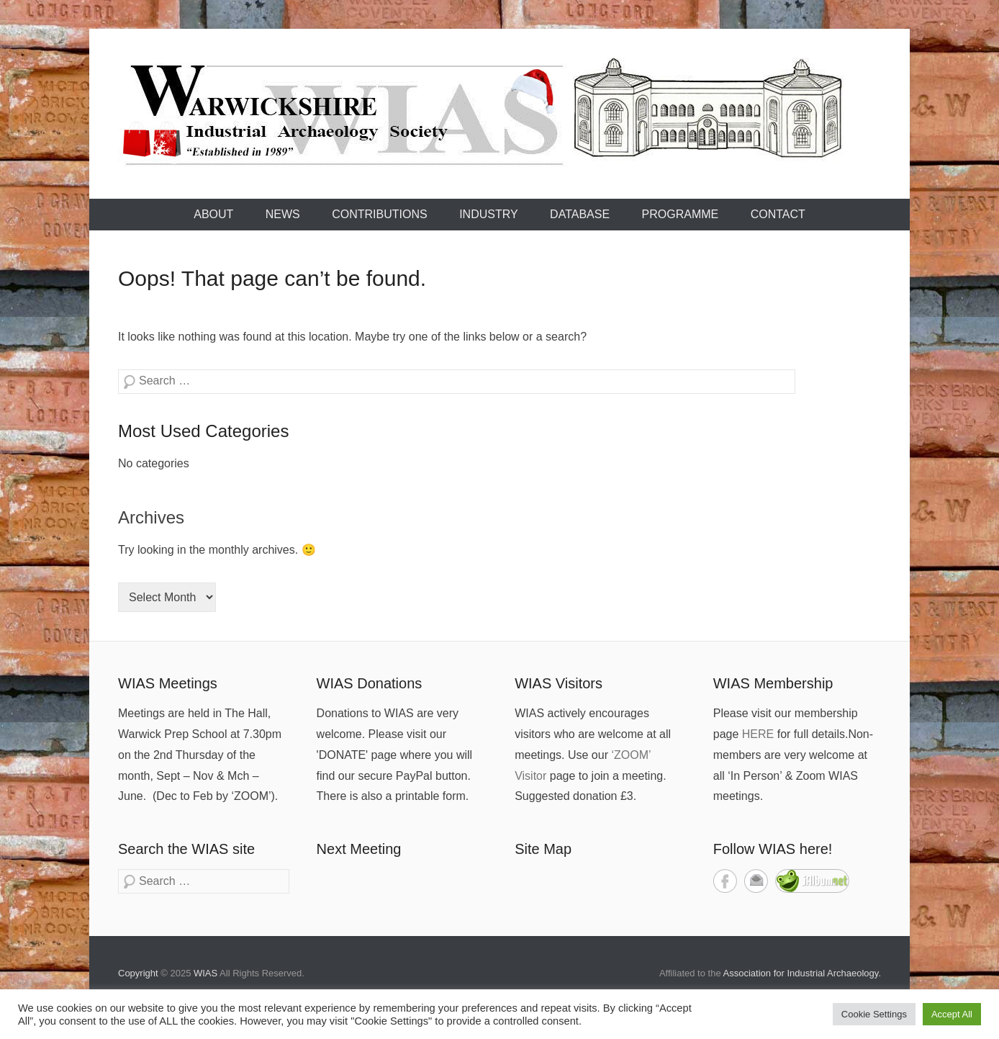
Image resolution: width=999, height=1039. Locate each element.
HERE (758, 734)
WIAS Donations (369, 683)
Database (580, 214)
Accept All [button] (951, 1014)
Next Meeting (359, 849)
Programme (680, 214)
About (213, 214)
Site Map (543, 849)
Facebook (725, 881)
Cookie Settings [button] (874, 1014)
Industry (488, 214)
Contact (778, 214)
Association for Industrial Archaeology (801, 973)
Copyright (138, 973)
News (283, 214)
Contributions (379, 214)
